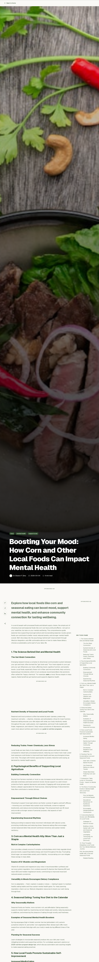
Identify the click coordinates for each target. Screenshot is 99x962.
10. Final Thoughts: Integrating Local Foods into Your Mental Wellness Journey (88, 880)
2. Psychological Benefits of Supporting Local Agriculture (88, 697)
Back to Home (10, 3)
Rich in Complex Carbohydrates (88, 725)
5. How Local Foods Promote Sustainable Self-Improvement (86, 766)
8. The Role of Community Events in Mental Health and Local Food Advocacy (88, 824)
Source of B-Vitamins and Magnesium (87, 731)
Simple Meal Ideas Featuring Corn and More (89, 808)
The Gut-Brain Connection (87, 679)
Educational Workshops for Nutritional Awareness (88, 837)
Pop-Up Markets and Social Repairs (89, 831)
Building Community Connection (89, 703)
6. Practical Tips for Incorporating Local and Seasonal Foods (87, 790)
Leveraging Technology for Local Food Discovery (88, 872)
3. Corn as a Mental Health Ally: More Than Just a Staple (88, 720)
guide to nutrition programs (52, 733)
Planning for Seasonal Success (89, 761)
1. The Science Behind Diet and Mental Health (87, 674)
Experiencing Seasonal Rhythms (89, 714)
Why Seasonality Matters (88, 749)
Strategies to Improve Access (88, 857)
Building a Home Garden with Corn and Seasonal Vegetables (88, 863)
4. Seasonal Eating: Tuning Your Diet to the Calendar (87, 744)
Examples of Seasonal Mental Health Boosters (88, 755)
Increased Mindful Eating (88, 772)
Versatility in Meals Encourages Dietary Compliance (89, 737)
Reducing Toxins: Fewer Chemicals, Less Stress (88, 691)
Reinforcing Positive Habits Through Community (89, 777)
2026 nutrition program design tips (23, 948)
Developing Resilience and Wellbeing (87, 784)
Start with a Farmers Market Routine (89, 796)
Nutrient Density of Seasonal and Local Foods (89, 684)
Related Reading (88, 892)
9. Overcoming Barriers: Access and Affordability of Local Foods (87, 851)
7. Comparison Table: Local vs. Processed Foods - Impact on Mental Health (88, 816)
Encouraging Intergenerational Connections (88, 845)
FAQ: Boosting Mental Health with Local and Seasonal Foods (86, 888)
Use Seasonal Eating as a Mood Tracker (88, 802)
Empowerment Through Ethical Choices (88, 708)
